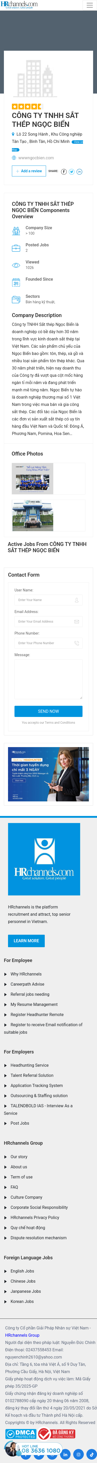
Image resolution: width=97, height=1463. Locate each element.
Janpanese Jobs (26, 1291)
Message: (22, 655)
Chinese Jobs (23, 1281)
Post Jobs (20, 1123)
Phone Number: (27, 633)
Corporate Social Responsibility (39, 1207)
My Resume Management (34, 1004)
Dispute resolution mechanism (38, 1237)
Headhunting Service (30, 1065)
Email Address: (26, 612)
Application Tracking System (37, 1085)
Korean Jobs (22, 1301)
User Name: (23, 590)
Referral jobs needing (30, 994)
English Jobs (22, 1271)
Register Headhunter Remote (37, 1014)
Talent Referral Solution (32, 1075)
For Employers (19, 1052)
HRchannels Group (23, 1143)
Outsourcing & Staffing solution (39, 1095)
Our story (19, 1156)
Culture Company (26, 1197)
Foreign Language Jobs (28, 1257)
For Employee (18, 960)
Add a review (29, 171)
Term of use (22, 1177)
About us (19, 1166)
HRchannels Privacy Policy (35, 1217)
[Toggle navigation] (90, 5)
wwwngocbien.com (36, 157)
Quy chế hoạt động (28, 1227)
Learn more (26, 940)
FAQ (14, 1187)
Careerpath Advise (27, 984)
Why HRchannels (26, 974)
